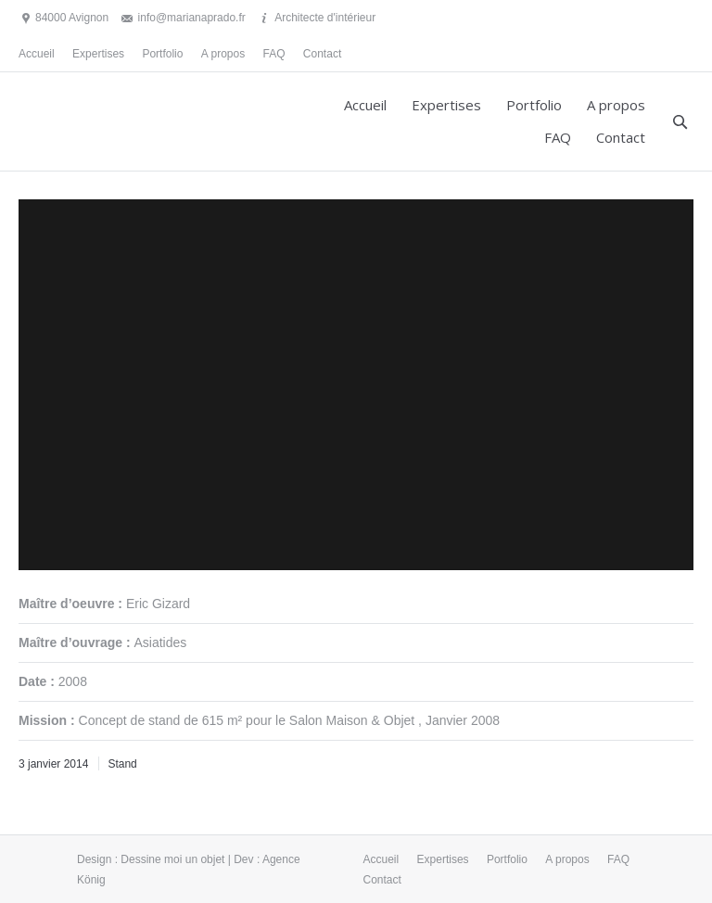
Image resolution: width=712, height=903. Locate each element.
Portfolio (162, 53)
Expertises (98, 53)
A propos (223, 53)
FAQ (274, 53)
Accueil (37, 53)
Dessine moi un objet (172, 859)
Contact (322, 53)
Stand (122, 763)
